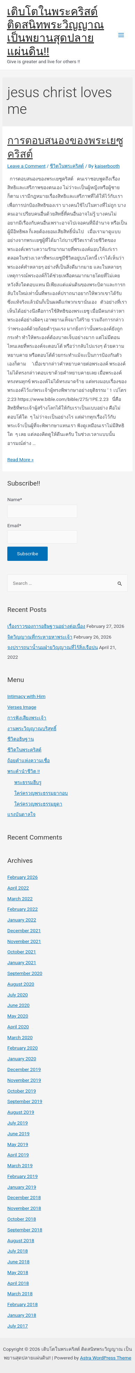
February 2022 (22, 909)
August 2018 (20, 1240)
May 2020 (17, 1016)
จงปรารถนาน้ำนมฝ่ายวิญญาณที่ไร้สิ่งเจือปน (52, 647)
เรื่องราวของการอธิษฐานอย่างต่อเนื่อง (46, 626)
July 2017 (17, 1326)
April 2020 (18, 1026)
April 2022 (18, 888)
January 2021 (21, 962)
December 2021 (24, 930)
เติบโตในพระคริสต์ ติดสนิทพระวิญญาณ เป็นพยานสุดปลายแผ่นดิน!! (55, 31)
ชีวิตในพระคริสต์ (67, 166)
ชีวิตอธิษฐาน (20, 739)
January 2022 (21, 920)
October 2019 (21, 1091)
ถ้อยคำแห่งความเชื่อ (28, 760)
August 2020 (20, 984)
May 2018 (17, 1272)
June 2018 (18, 1261)
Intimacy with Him (26, 696)
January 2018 (21, 1315)
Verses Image (21, 707)
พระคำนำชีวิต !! (23, 771)
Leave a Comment (26, 166)
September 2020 (24, 973)
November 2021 (24, 941)
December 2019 (24, 1069)
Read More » (20, 459)
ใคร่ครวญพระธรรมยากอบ (41, 793)
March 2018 (20, 1293)
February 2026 (22, 877)
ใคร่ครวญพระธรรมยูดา (38, 804)
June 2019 (18, 1133)
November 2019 (24, 1080)
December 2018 (24, 1197)
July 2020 (17, 994)
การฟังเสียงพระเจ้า (26, 718)
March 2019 (20, 1165)
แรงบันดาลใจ (21, 814)
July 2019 (17, 1123)
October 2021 (21, 951)
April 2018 (18, 1283)
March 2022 (20, 898)
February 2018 (22, 1304)
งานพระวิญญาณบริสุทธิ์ (31, 728)
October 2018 (21, 1219)
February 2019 (22, 1176)
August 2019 (20, 1112)
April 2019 (18, 1154)
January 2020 (21, 1058)
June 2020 (18, 1005)
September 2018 (24, 1229)
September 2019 (24, 1101)
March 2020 (20, 1037)
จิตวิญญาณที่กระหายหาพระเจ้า (39, 637)
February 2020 (22, 1048)
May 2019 (17, 1144)
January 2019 (21, 1187)
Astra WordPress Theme (105, 1358)
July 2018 (17, 1251)
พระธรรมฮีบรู (27, 782)
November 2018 (24, 1208)
